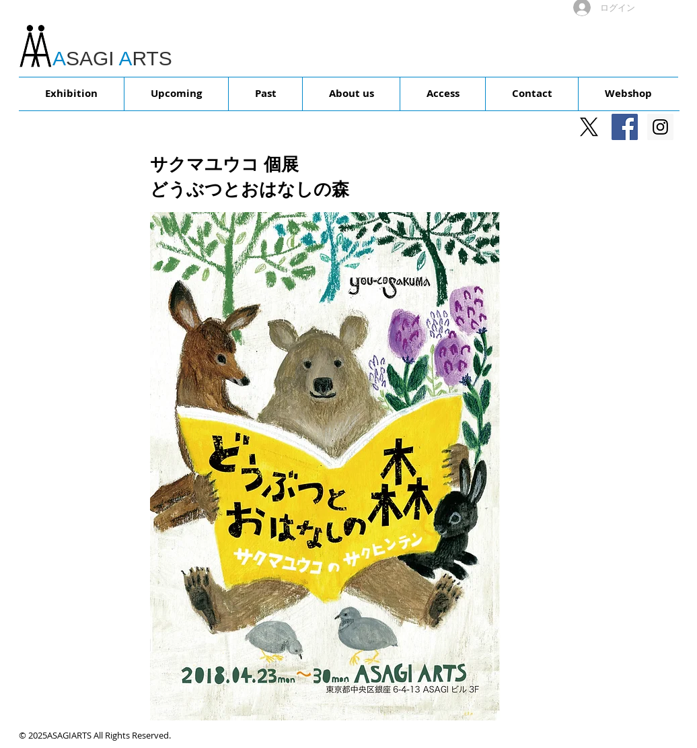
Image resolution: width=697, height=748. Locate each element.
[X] (589, 127)
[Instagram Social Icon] (660, 127)
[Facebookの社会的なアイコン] (625, 127)
